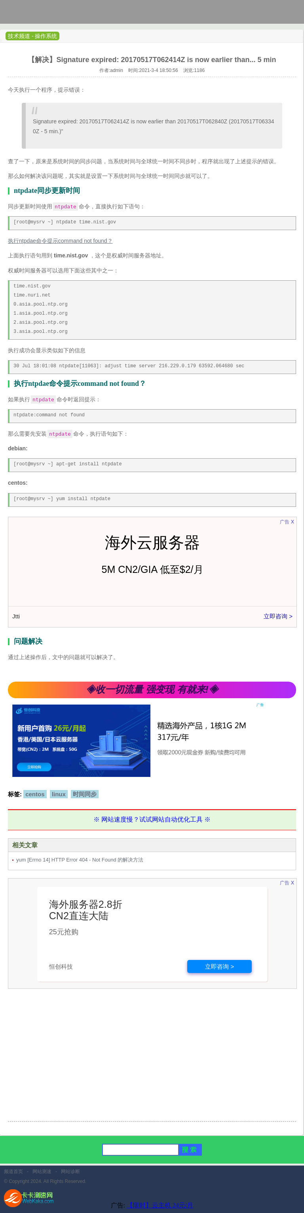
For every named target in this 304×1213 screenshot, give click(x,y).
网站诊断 (70, 1171)
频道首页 (13, 1171)
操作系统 (46, 36)
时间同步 (85, 794)
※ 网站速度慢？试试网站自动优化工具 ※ (152, 819)
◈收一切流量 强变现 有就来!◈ (152, 689)
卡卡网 (35, 14)
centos (34, 794)
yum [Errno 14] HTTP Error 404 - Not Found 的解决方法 (79, 860)
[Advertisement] (152, 1060)
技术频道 (19, 36)
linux (59, 794)
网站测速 (41, 1171)
